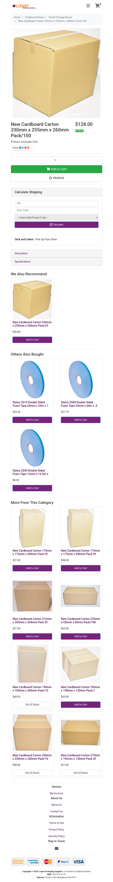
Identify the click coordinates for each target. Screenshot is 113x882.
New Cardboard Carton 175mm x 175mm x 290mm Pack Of (32, 552)
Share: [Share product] (21, 148)
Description (21, 253)
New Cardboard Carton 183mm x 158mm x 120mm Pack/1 (80, 688)
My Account (56, 793)
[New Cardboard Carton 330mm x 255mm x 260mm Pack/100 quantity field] (56, 160)
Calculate (56, 224)
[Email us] (56, 848)
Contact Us (56, 811)
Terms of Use (56, 822)
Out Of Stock (32, 704)
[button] (56, 178)
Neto (88, 871)
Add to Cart (56, 169)
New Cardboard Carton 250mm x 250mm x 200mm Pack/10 (32, 757)
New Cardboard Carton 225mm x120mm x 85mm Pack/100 (80, 620)
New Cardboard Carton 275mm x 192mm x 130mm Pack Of (80, 757)
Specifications (23, 261)
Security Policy (56, 836)
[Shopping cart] (97, 5)
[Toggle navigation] (88, 5)
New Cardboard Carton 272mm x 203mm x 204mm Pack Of (32, 620)
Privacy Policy (56, 829)
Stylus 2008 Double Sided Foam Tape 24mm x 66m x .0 (79, 404)
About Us (56, 804)
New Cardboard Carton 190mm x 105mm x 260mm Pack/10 (32, 688)
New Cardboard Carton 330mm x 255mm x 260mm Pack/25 (32, 324)
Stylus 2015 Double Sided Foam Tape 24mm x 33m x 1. (31, 404)
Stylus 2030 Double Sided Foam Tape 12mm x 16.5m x (30, 472)
